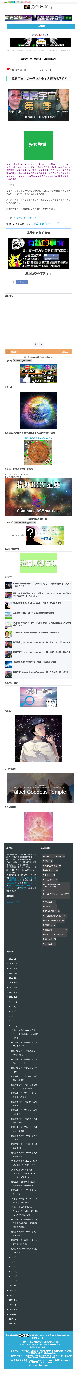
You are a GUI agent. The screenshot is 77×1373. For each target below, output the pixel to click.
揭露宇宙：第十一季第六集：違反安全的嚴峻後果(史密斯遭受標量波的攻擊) (24, 1223)
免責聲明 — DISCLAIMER (41, 1362)
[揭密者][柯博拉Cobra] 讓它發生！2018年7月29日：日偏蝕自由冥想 (24, 1034)
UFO (23, 878)
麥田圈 (30, 878)
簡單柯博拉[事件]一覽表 (22, 361)
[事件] (9, 361)
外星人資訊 (14, 878)
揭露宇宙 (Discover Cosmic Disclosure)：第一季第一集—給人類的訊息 (41, 652)
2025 (11, 964)
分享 (22, 282)
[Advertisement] (38, 317)
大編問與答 (49, 880)
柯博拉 (9, 523)
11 (13, 1007)
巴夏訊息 (48, 907)
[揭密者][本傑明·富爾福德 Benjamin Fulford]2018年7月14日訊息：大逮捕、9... (24, 1173)
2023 (11, 973)
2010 (11, 1319)
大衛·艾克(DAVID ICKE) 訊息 (57, 894)
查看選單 (41, 26)
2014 (11, 1300)
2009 (11, 1324)
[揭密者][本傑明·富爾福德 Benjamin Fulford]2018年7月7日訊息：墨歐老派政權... (24, 1211)
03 (13, 1272)
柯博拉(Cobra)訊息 (52, 921)
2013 (11, 1305)
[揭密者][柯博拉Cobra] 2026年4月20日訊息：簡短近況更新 (37, 603)
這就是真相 (14, 1361)
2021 (11, 983)
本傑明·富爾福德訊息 (53, 916)
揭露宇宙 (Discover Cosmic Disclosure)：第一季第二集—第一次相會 (40, 672)
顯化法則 (48, 944)
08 (13, 1021)
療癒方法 (48, 925)
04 (13, 1267)
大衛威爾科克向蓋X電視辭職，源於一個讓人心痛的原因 (36, 633)
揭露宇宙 (32, 523)
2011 (11, 1314)
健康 (47, 861)
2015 (11, 1295)
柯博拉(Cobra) (31, 883)
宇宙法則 (48, 902)
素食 (47, 935)
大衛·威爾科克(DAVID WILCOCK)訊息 (53, 886)
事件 (22, 888)
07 (13, 1026)
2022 (11, 978)
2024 (11, 968)
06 (13, 1257)
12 (13, 1002)
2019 (11, 992)
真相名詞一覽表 (12, 902)
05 (13, 1262)
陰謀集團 (59, 935)
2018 (11, 997)
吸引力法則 (49, 871)
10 (13, 1011)
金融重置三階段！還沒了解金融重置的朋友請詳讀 (33, 613)
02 (13, 1276)
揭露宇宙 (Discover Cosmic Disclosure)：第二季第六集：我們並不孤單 (41, 643)
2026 (11, 959)
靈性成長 (17, 881)
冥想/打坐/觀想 (51, 866)
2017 (11, 1286)
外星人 (48, 875)
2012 (11, 1310)
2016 (11, 1291)
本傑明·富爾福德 (20, 523)
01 (13, 1281)
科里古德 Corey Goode (54, 930)
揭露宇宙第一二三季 (46, 223)
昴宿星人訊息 (50, 911)
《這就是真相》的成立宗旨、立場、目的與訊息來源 (34, 662)
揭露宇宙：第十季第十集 (25, 218)
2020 (11, 988)
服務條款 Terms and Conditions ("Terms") (37, 1361)
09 (13, 1016)
